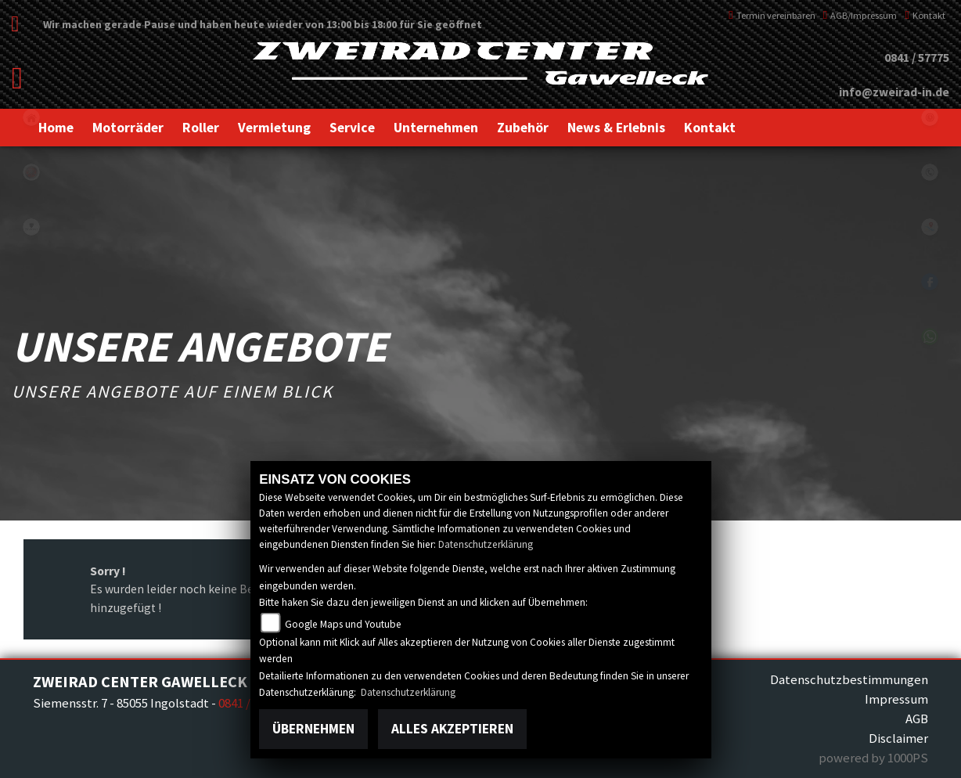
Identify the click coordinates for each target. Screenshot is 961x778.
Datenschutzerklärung (485, 544)
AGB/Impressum (860, 15)
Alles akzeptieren (452, 728)
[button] (128, 127)
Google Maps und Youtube (343, 624)
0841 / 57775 (916, 57)
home (31, 117)
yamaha (31, 172)
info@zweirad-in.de (894, 92)
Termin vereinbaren (772, 15)
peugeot (31, 227)
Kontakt (925, 15)
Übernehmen (313, 728)
